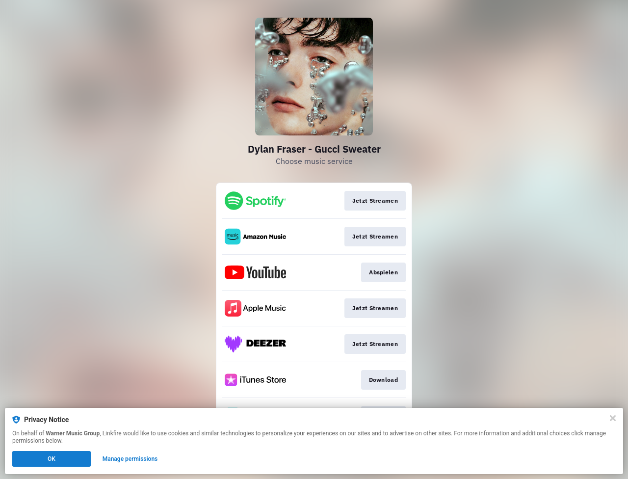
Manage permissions (130, 458)
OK (51, 458)
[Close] (613, 418)
